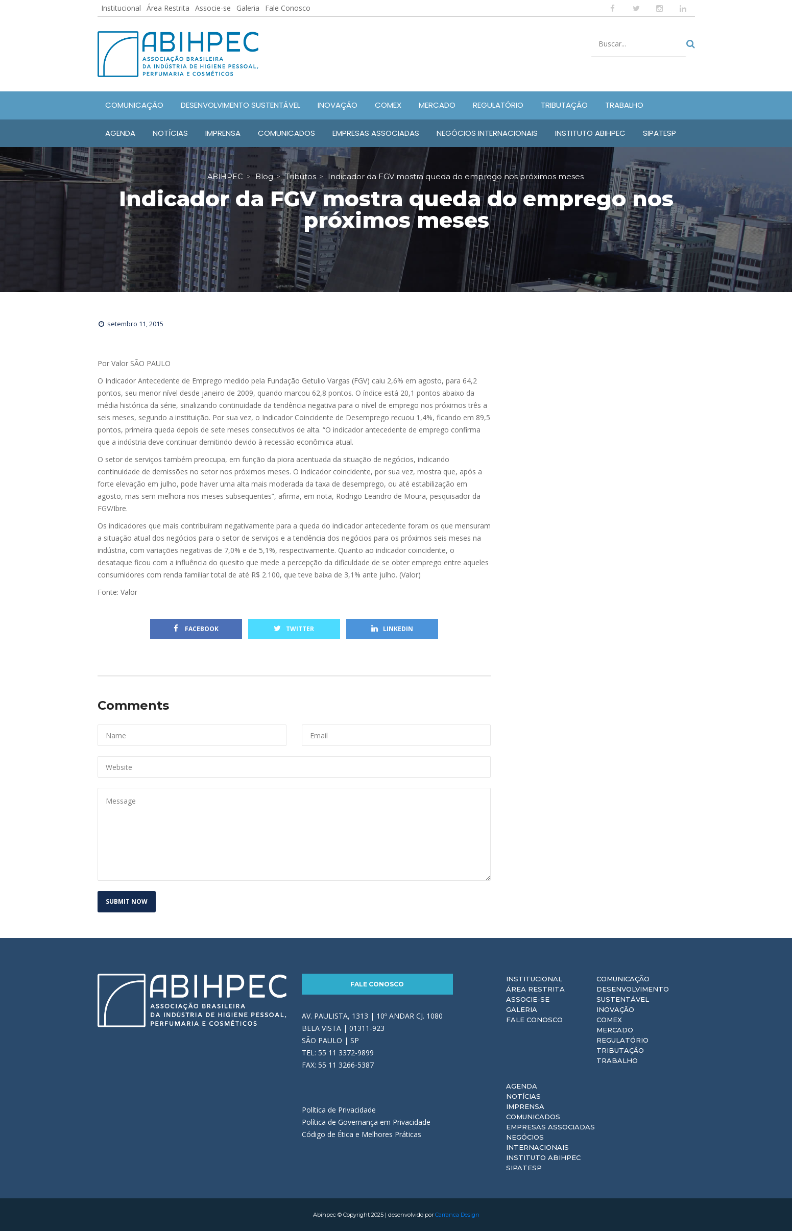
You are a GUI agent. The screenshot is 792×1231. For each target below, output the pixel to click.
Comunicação (623, 979)
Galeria (247, 8)
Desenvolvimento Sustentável (632, 994)
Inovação (615, 1009)
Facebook (196, 628)
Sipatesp (524, 1168)
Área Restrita (168, 8)
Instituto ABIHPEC (543, 1157)
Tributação (620, 1050)
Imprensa (525, 1106)
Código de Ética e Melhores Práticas (361, 1134)
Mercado (614, 1030)
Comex (609, 1020)
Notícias (523, 1096)
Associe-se (213, 8)
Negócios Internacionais (537, 1142)
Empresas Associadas (550, 1127)
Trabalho (617, 1060)
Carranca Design (457, 1214)
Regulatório (622, 1040)
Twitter (294, 628)
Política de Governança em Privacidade (366, 1122)
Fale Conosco (287, 8)
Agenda (521, 1086)
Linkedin (392, 628)
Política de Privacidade (339, 1110)
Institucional (121, 8)
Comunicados (533, 1117)
